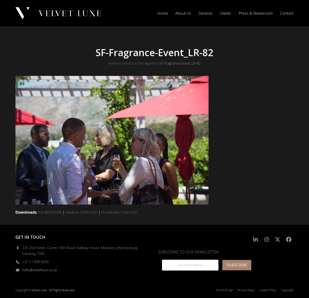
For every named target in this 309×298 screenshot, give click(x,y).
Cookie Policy (268, 290)
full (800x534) (50, 212)
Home (113, 63)
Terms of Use (224, 290)
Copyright (287, 290)
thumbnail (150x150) (119, 212)
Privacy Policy (246, 290)
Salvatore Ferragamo (139, 63)
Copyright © (23, 290)
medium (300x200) (82, 212)
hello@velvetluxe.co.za (39, 270)
